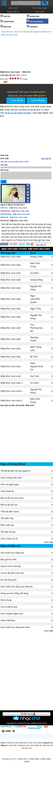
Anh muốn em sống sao (12, 554)
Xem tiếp (48, 543)
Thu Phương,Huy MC (36, 329)
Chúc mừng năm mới (11, 479)
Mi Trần (34, 358)
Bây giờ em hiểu (8, 561)
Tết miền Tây (7, 519)
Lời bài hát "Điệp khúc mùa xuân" (14, 222)
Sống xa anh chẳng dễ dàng (14, 594)
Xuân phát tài (7, 492)
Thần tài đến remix (10, 513)
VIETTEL (7, 16)
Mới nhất (13, 8)
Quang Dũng (36, 281)
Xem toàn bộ (46, 158)
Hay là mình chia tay (11, 567)
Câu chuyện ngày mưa (12, 615)
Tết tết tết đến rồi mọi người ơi (15, 472)
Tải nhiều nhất (40, 8)
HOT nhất (39, 12)
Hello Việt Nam (8, 622)
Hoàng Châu (36, 258)
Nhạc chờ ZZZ (7, 32)
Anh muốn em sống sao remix (15, 628)
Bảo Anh (46, 32)
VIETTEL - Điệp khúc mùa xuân (13, 209)
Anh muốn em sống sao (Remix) (16, 588)
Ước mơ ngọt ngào (10, 486)
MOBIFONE (34, 16)
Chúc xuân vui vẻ (9, 540)
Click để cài (17, 100)
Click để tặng (38, 100)
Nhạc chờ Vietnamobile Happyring (28, 32)
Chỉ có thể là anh (9, 608)
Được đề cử (13, 12)
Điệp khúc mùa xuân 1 (12, 384)
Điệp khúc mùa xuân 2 (12, 402)
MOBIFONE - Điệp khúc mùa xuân (14, 212)
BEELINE (7, 27)
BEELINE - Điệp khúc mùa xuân (13, 219)
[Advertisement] (26, 435)
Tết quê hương (8, 533)
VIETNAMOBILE (36, 22)
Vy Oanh (34, 274)
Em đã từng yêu (8, 581)
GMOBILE (34, 27)
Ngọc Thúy (35, 310)
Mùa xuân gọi (7, 526)
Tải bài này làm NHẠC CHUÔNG (17, 113)
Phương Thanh (34, 340)
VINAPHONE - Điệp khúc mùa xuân (15, 216)
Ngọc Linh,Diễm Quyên (35, 300)
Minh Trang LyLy (35, 350)
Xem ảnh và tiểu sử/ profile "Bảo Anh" (17, 407)
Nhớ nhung (6, 601)
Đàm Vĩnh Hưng (35, 266)
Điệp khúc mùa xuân (9, 35)
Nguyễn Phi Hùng (36, 289)
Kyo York (34, 377)
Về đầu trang (26, 715)
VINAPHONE (8, 22)
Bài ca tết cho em (9, 506)
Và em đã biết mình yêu (12, 574)
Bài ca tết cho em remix (12, 499)
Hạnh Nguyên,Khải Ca (36, 367)
